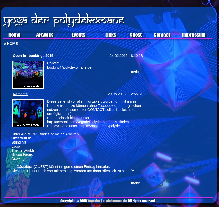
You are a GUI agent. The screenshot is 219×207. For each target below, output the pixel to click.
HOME (12, 44)
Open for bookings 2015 (33, 56)
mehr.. (136, 71)
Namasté (20, 94)
